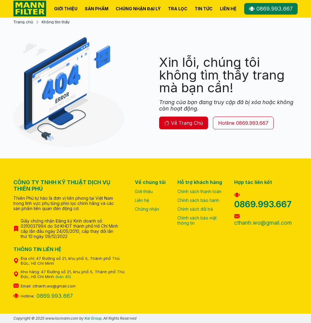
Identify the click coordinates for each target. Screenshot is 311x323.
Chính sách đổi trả (195, 209)
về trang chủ (183, 123)
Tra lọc (177, 8)
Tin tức (204, 8)
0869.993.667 (271, 8)
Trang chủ (23, 22)
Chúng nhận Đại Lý (138, 8)
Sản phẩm (96, 8)
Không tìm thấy (56, 22)
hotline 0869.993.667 (243, 123)
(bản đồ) (63, 276)
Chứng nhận (147, 209)
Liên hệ (228, 8)
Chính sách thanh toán (199, 191)
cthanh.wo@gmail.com (263, 219)
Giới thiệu (65, 8)
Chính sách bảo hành (198, 200)
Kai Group (92, 318)
